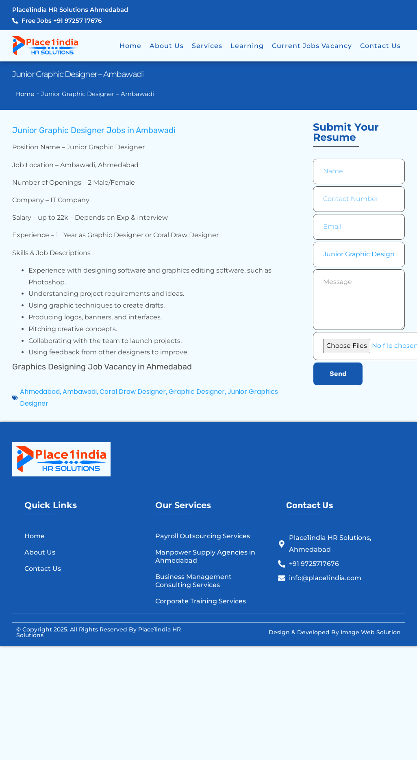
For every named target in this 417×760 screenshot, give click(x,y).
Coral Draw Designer (133, 391)
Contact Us (380, 46)
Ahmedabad (40, 391)
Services (207, 46)
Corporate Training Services (200, 601)
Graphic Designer (197, 391)
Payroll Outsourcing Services (202, 536)
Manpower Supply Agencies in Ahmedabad (205, 556)
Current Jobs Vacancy (312, 46)
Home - (28, 94)
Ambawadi (80, 391)
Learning (247, 46)
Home (130, 46)
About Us (167, 46)
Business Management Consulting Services (193, 581)
